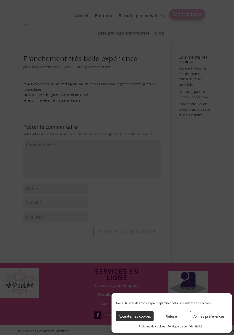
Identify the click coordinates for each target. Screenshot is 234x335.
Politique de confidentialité (185, 326)
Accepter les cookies (135, 316)
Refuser (172, 316)
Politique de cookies (152, 326)
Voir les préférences (209, 316)
